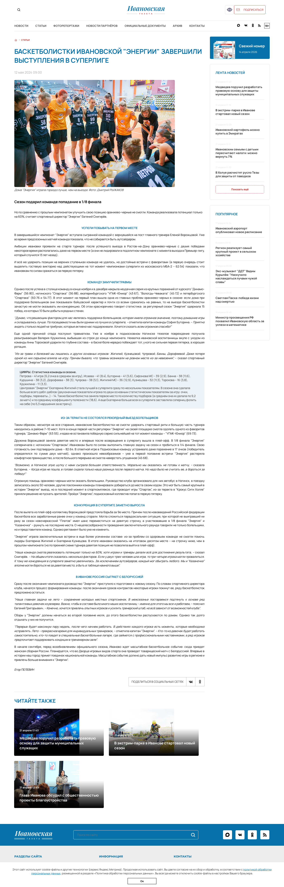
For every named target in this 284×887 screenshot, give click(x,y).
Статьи (44, 26)
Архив (192, 26)
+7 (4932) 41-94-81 (199, 807)
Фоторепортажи (72, 26)
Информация (112, 800)
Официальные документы (157, 26)
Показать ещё (239, 190)
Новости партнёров (110, 26)
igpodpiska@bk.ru (201, 822)
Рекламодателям (111, 812)
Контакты (214, 26)
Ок (142, 881)
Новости (21, 26)
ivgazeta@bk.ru (193, 812)
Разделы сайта (28, 800)
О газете (106, 807)
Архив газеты (23, 822)
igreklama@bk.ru (199, 817)
